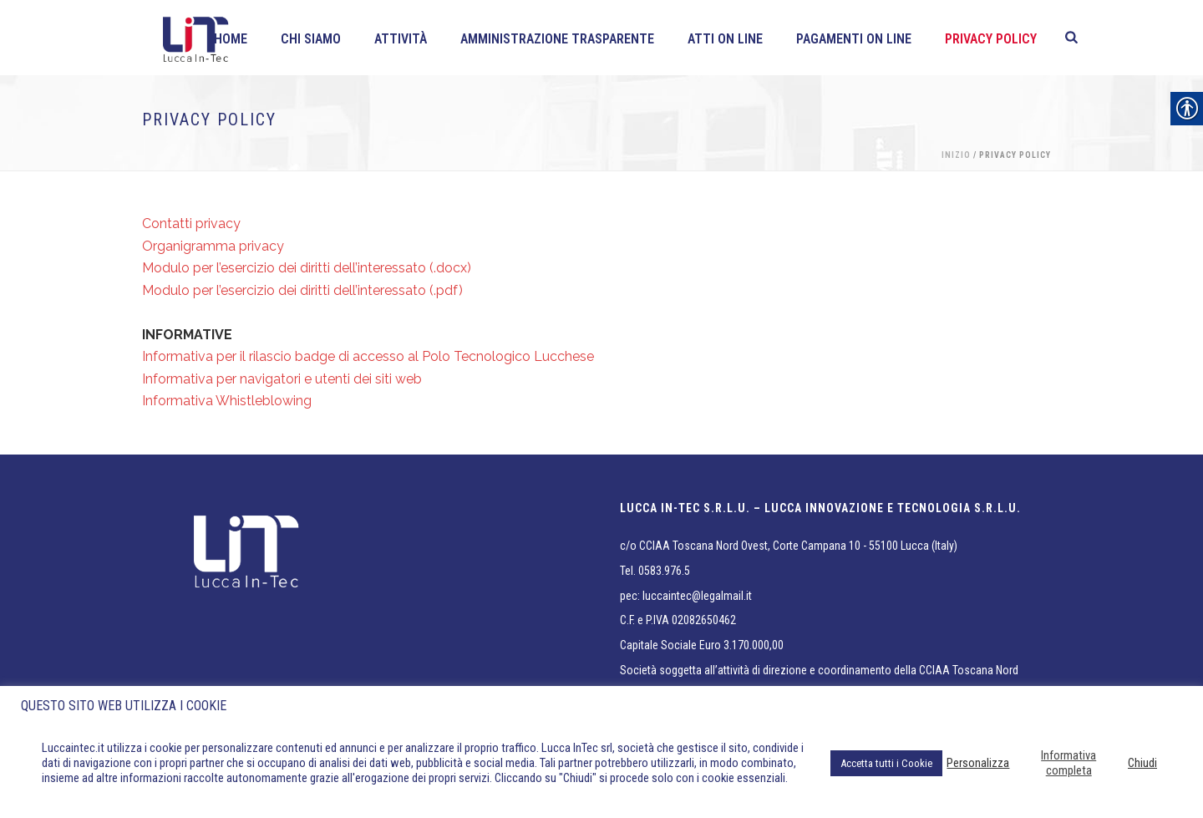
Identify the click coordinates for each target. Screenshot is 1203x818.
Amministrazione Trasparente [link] (557, 39)
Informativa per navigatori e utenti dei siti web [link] (282, 379)
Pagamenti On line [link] (853, 39)
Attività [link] (400, 39)
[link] (1071, 37)
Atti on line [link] (725, 39)
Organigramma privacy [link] (213, 246)
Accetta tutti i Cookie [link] (886, 763)
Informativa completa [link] (1068, 763)
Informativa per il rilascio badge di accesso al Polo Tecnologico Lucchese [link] (368, 356)
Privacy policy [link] (991, 39)
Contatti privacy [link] (191, 223)
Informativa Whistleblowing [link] (227, 401)
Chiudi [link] (1142, 762)
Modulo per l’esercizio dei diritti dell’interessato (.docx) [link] (306, 268)
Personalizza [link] (978, 762)
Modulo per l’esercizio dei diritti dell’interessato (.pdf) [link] (302, 290)
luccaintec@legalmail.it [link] (697, 595)
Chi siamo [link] (311, 39)
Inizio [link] (956, 155)
